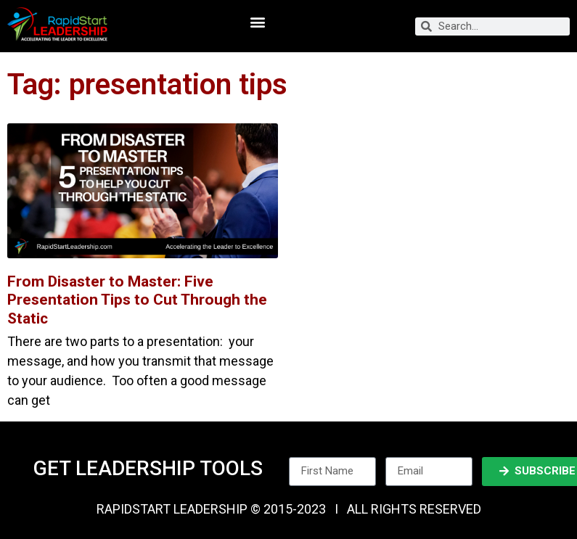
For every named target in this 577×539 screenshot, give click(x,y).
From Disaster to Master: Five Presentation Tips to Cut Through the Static (137, 299)
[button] (258, 22)
